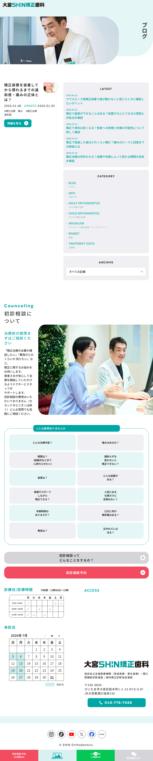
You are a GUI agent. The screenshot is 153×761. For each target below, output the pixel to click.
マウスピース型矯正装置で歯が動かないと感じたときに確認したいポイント (106, 99)
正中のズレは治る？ (110, 529)
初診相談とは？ (134, 757)
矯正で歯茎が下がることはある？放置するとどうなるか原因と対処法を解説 (106, 114)
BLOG (72, 184)
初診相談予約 (76, 571)
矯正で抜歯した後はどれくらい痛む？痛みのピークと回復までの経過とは (106, 142)
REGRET (74, 235)
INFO (73, 194)
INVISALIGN (88, 225)
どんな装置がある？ (110, 476)
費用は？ (42, 529)
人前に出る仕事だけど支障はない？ (110, 494)
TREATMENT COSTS (82, 245)
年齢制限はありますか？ (42, 511)
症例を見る (57, 757)
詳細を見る (14, 123)
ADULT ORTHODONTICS (84, 204)
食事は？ (42, 476)
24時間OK (19, 755)
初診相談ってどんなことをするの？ (76, 556)
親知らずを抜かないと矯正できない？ (110, 458)
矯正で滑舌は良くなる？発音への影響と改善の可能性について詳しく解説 (106, 128)
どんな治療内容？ (42, 441)
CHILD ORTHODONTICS (84, 215)
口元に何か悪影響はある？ (110, 511)
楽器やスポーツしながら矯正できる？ (42, 494)
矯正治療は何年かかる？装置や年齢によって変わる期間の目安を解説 (106, 157)
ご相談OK (95, 755)
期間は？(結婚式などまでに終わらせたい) (43, 458)
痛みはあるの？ (110, 441)
